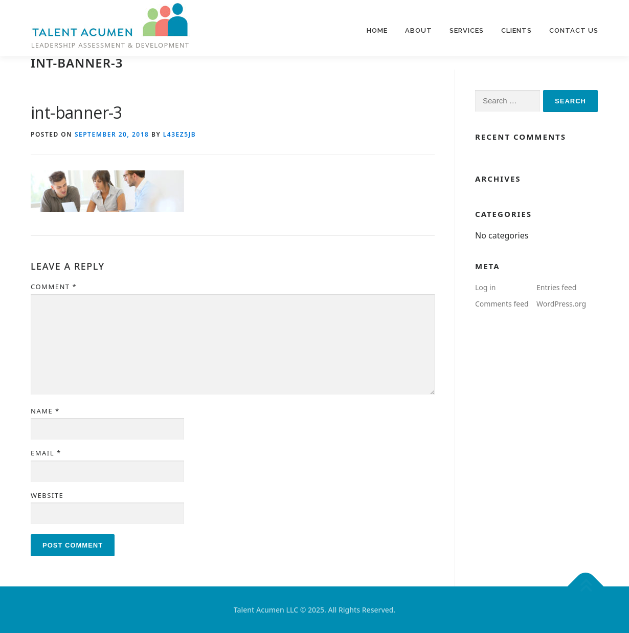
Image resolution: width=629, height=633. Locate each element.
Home (377, 30)
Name (45, 411)
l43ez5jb (179, 134)
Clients (516, 30)
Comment (54, 286)
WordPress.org (561, 304)
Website (47, 495)
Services (467, 30)
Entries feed (556, 287)
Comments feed (502, 304)
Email (46, 452)
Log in (485, 287)
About (418, 30)
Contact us (573, 30)
